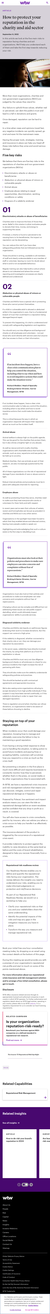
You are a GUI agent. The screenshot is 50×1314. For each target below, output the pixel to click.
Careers (6, 1232)
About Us (6, 1205)
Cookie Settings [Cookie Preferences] (8, 1270)
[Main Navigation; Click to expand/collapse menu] (2, 2)
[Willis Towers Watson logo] (8, 1197)
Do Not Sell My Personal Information (15, 1284)
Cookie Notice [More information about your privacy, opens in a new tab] (33, 1305)
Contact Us (7, 1244)
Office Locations (9, 1236)
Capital (5, 1217)
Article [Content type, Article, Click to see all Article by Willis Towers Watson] (7, 10)
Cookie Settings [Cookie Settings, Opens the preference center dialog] (15, 1310)
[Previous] (19, 1184)
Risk (4, 1213)
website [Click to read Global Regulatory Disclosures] (33, 1003)
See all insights (11, 1122)
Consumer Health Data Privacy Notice (16, 1281)
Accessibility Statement (11, 1263)
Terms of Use (7, 1260)
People (5, 1209)
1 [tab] (23, 1184)
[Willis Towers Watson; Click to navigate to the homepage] (25, 2)
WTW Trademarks (9, 1291)
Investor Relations (10, 1228)
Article (5, 1067)
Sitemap (6, 1248)
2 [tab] (25, 1184)
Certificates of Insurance (11, 1274)
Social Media (8, 1240)
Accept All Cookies (32, 1310)
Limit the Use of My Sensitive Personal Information (21, 1288)
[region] (25, 1304)
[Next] (31, 1184)
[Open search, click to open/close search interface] (47, 2)
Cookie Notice (8, 1267)
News (5, 1221)
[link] (20, 1153)
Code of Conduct (9, 1277)
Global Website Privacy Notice (13, 1256)
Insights (6, 1224)
